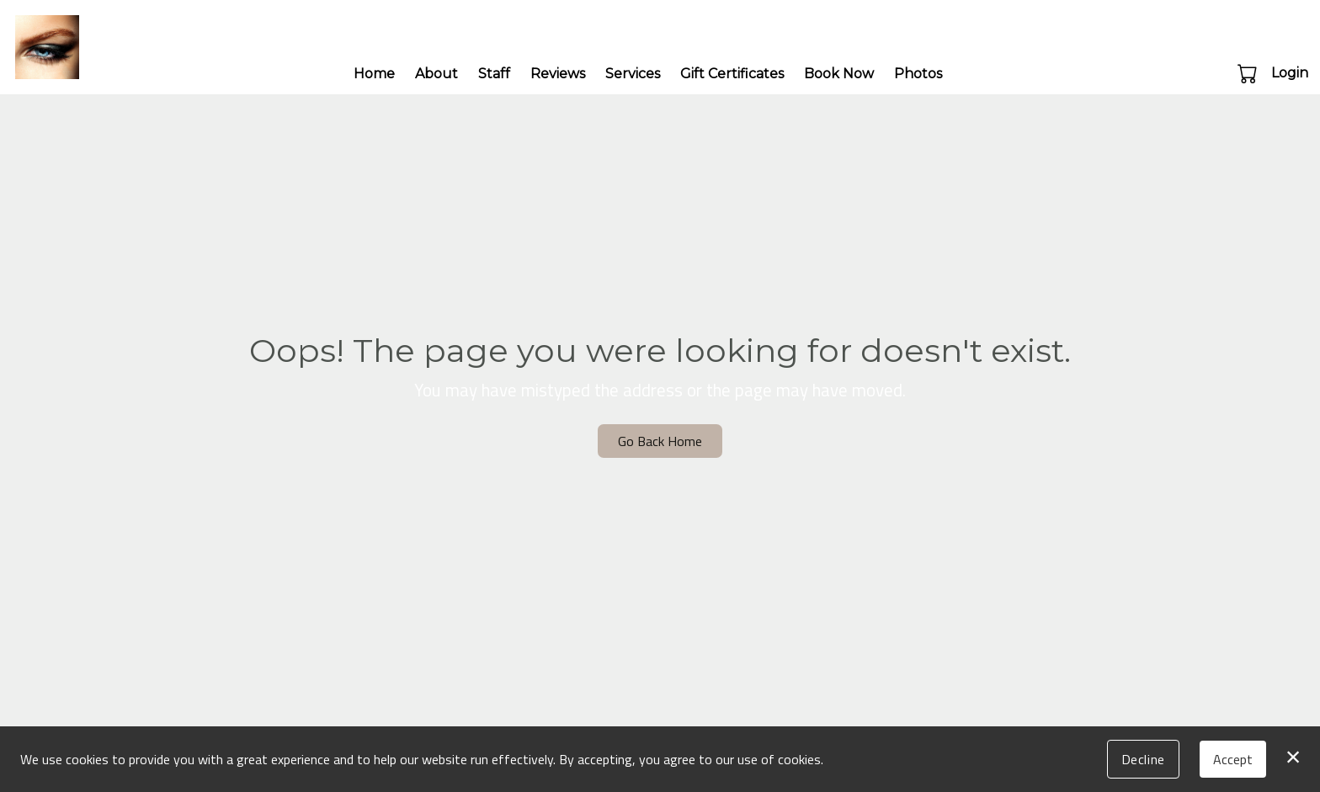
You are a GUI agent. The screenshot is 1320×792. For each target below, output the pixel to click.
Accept (1233, 759)
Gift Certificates (732, 74)
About (436, 74)
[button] (1248, 73)
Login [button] (1289, 73)
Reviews (557, 74)
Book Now (839, 74)
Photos (918, 74)
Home (374, 74)
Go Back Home (660, 441)
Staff (494, 74)
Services (632, 74)
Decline (1143, 759)
